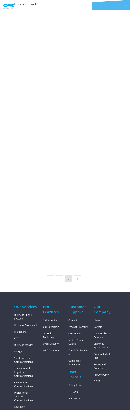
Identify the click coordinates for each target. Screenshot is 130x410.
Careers (98, 287)
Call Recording (51, 287)
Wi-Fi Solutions (51, 311)
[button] (111, 5)
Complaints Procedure (74, 323)
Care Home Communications (23, 345)
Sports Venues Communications (23, 320)
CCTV (17, 299)
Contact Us (74, 281)
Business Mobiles (23, 306)
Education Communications (23, 369)
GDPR (97, 342)
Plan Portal (74, 359)
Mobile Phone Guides (76, 302)
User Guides (75, 294)
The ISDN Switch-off (78, 313)
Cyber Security (51, 304)
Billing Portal (75, 346)
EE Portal (73, 352)
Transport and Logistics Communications (23, 333)
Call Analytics (50, 281)
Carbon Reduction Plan (103, 316)
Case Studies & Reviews (102, 296)
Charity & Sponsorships (101, 306)
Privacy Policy (101, 335)
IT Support (20, 292)
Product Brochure (78, 287)
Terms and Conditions (100, 327)
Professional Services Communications (23, 357)
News (97, 281)
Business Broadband (25, 286)
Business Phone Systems (23, 277)
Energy (18, 312)
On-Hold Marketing (48, 296)
